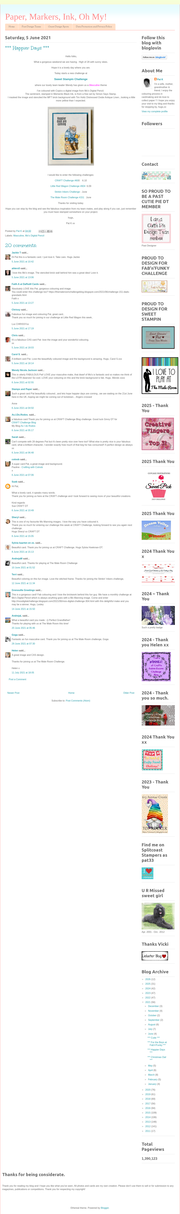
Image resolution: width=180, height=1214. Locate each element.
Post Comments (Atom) (78, 700)
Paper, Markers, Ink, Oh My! (56, 16)
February (153, 1079)
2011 (148, 1131)
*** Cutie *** (154, 1037)
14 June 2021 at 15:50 (23, 609)
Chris (15, 335)
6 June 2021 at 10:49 (23, 510)
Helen (15, 650)
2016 (148, 1108)
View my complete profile (155, 111)
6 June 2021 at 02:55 (23, 382)
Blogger (105, 1208)
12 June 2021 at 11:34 (23, 583)
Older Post (128, 693)
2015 (148, 1112)
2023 (148, 993)
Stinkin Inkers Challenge (67, 192)
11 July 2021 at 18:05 (23, 672)
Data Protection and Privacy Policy (94, 27)
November (154, 1011)
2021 (148, 1002)
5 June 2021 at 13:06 (23, 277)
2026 (148, 979)
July (150, 1029)
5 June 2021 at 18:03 (23, 347)
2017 (148, 1103)
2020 (148, 1090)
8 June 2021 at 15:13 (23, 552)
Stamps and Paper (22, 389)
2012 (148, 1126)
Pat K (160, 79)
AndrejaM (17, 558)
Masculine (18, 235)
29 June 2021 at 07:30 (23, 643)
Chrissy (16, 309)
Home (12, 27)
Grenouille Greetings (23, 590)
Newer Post (13, 693)
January (152, 1084)
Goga (15, 635)
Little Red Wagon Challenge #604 (68, 186)
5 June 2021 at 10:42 (23, 261)
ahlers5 (16, 268)
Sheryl (15, 517)
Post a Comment (17, 679)
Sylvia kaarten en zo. (23, 543)
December (154, 1006)
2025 (148, 984)
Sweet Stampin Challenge (71, 79)
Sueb (14, 481)
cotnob (15, 459)
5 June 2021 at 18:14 (23, 363)
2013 (148, 1122)
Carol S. (16, 354)
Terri (14, 574)
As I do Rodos (28, 426)
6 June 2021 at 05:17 (23, 430)
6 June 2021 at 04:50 (23, 408)
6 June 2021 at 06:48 (23, 452)
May (150, 1065)
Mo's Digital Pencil (34, 235)
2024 (148, 988)
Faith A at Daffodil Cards (25, 284)
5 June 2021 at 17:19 (23, 328)
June (151, 1034)
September (154, 1020)
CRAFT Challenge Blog (24, 422)
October (152, 1015)
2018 (148, 1099)
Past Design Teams (31, 27)
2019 (148, 1094)
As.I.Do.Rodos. (20, 414)
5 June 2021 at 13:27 (23, 303)
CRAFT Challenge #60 (66, 180)
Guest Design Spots (58, 27)
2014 (148, 1117)
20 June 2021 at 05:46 (23, 628)
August (152, 1024)
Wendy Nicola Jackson (24, 370)
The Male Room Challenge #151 (67, 197)
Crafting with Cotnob (32, 467)
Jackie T (16, 252)
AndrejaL (17, 615)
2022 (148, 997)
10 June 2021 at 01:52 (23, 567)
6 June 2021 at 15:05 (23, 536)
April (150, 1070)
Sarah (15, 437)
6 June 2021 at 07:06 (23, 475)
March (151, 1075)
